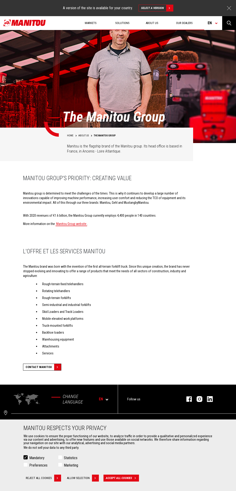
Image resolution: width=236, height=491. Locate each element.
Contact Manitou (43, 367)
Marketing (71, 465)
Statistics (70, 458)
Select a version (157, 8)
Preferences (38, 465)
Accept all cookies (122, 478)
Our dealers (184, 23)
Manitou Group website (71, 224)
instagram (197, 399)
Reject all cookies (43, 478)
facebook (187, 399)
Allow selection (83, 478)
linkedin (207, 399)
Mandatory (36, 458)
